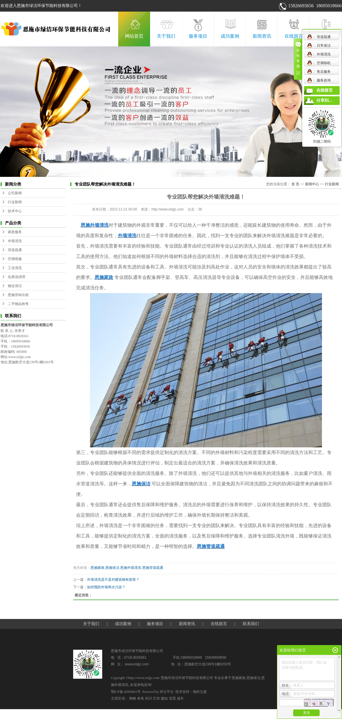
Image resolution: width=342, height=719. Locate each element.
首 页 (295, 184)
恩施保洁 (112, 568)
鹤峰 (132, 698)
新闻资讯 (262, 36)
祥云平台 (167, 692)
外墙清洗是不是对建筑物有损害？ (113, 580)
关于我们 (166, 36)
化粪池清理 (16, 277)
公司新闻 (15, 193)
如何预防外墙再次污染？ (106, 587)
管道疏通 (15, 250)
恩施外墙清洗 (130, 568)
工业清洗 (15, 268)
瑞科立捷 (200, 692)
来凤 (140, 698)
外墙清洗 (15, 241)
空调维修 (15, 259)
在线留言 (294, 36)
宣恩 (172, 698)
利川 (148, 698)
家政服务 (15, 232)
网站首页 (134, 36)
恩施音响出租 (18, 295)
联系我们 (325, 36)
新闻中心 (312, 184)
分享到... (324, 100)
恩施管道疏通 (152, 568)
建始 (164, 698)
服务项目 (198, 36)
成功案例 (230, 36)
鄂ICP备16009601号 (126, 692)
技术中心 (15, 211)
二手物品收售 (18, 304)
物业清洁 (15, 286)
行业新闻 (15, 202)
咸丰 (180, 698)
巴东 (156, 698)
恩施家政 (98, 568)
